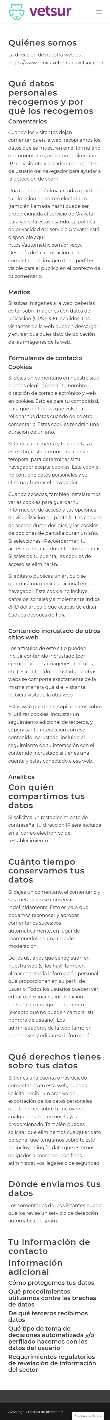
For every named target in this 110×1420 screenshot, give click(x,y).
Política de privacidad (45, 1412)
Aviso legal (16, 1412)
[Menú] (99, 12)
